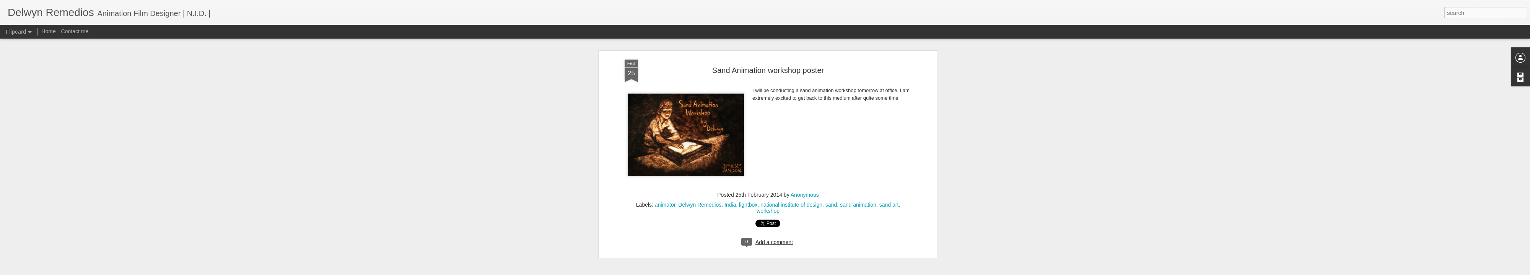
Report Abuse (811, 271)
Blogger (789, 271)
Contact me (75, 31)
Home (48, 31)
